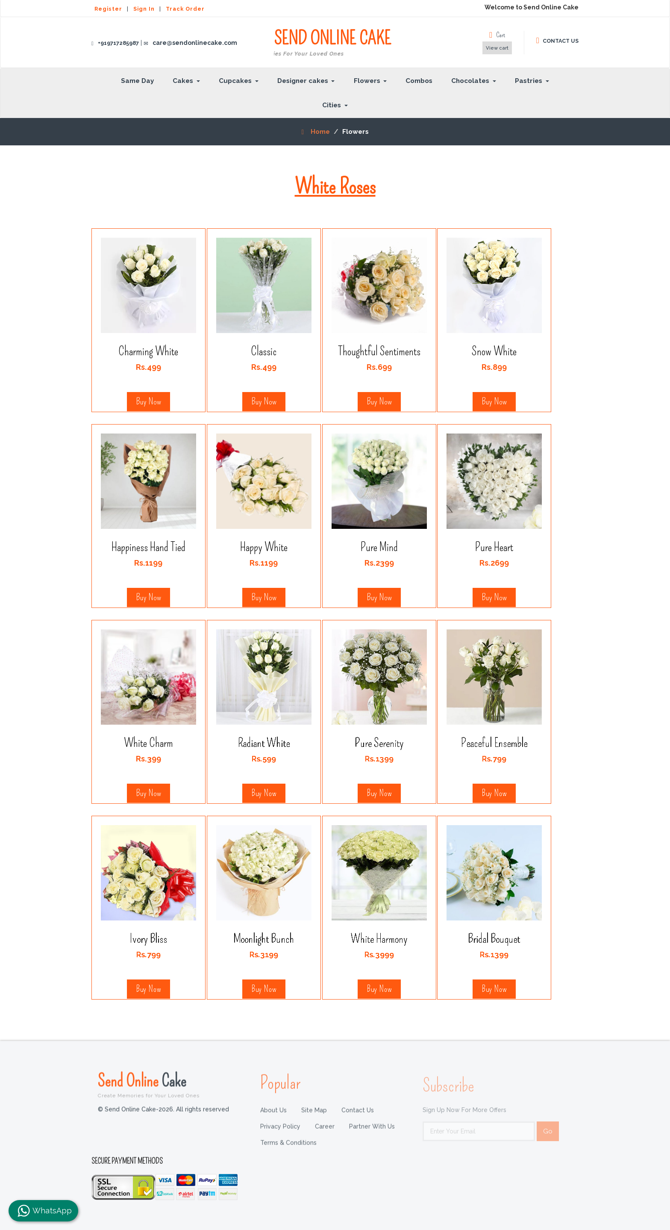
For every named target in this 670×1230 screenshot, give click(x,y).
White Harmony (377, 939)
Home (315, 132)
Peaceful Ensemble (491, 743)
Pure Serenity (377, 743)
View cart (497, 48)
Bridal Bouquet (492, 939)
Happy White (263, 547)
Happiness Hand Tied (147, 547)
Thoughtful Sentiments (379, 351)
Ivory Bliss (147, 938)
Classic (263, 351)
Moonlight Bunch (261, 939)
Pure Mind (378, 547)
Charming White (148, 351)
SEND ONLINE (332, 43)
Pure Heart (494, 547)
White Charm (147, 742)
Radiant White (262, 743)
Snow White (494, 351)
